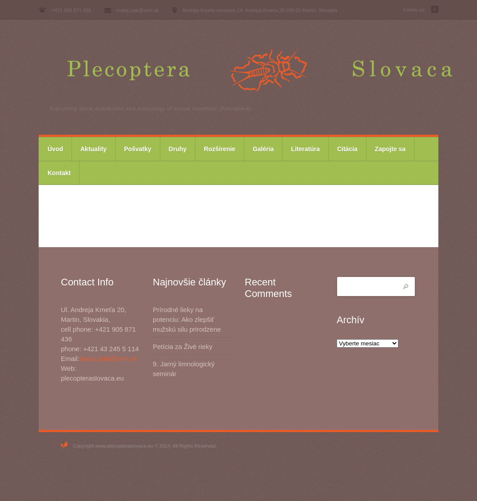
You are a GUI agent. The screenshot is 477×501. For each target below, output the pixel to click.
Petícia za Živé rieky (182, 346)
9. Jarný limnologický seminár (184, 368)
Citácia (347, 148)
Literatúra (305, 148)
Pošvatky (137, 148)
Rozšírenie (219, 148)
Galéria (263, 148)
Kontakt (59, 172)
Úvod (55, 148)
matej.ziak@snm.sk (108, 358)
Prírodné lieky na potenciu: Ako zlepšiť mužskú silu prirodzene (187, 319)
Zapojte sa (390, 148)
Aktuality (93, 148)
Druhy (178, 148)
